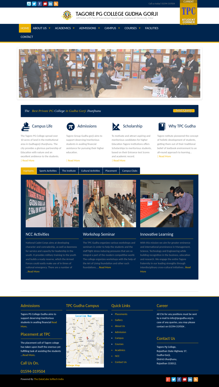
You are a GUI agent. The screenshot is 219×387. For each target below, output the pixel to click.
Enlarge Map (73, 365)
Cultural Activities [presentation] (90, 170)
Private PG (46, 111)
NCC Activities (37, 234)
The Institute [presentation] (69, 170)
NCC (117, 356)
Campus (119, 338)
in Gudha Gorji (76, 111)
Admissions (30, 305)
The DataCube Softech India (49, 379)
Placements (121, 314)
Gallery (119, 320)
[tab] (29, 170)
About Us (120, 326)
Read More (34, 271)
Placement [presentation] (111, 170)
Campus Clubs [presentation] (129, 170)
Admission (120, 332)
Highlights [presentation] (28, 170)
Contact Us (121, 362)
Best (34, 111)
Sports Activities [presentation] (48, 170)
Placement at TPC (35, 334)
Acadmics (120, 350)
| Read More (27, 160)
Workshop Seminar (99, 234)
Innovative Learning (156, 234)
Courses (119, 344)
